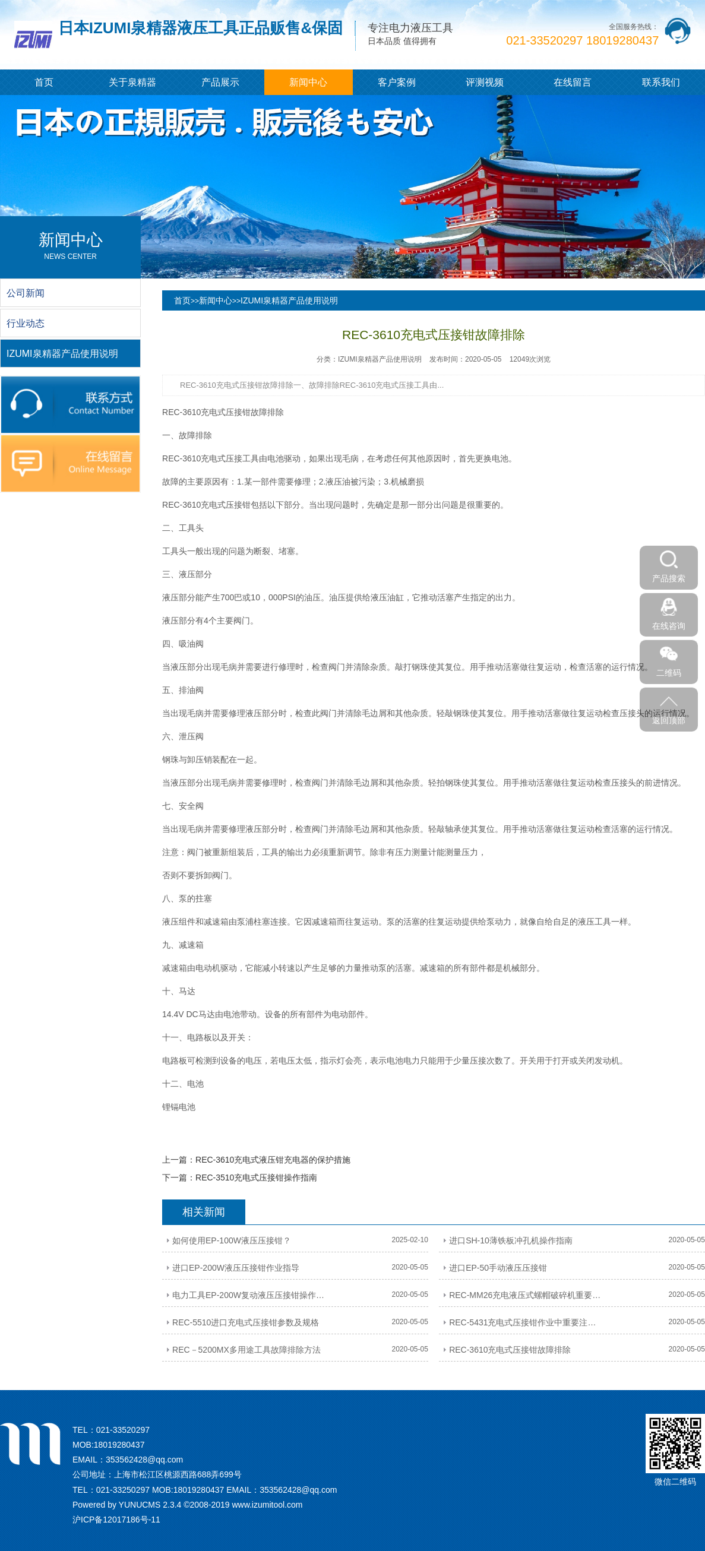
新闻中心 (308, 82)
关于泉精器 (132, 82)
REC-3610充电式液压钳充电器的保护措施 (272, 1159)
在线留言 (573, 82)
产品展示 (220, 82)
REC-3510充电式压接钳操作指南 (256, 1177)
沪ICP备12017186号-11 (116, 1519)
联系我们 (661, 82)
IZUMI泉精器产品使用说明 (289, 300)
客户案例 (397, 82)
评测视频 (485, 82)
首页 (43, 82)
